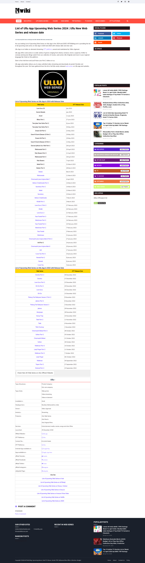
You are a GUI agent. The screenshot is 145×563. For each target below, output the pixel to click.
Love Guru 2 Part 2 (40, 205)
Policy (128, 560)
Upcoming (113, 181)
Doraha (39, 278)
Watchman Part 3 (40, 220)
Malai (40, 190)
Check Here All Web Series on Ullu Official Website (35, 373)
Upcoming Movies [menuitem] (42, 21)
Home (17, 1)
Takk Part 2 (39, 319)
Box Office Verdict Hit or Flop (113, 155)
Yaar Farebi (40, 231)
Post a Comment (20, 514)
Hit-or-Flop (113, 160)
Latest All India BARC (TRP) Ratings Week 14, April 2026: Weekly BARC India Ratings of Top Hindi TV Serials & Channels (116, 93)
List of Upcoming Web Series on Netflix (52, 497)
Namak (40, 261)
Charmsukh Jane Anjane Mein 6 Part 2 (40, 239)
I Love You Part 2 (41, 254)
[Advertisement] (112, 67)
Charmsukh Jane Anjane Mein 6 (40, 246)
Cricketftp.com (38, 529)
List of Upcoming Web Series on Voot (53, 478)
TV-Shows (113, 176)
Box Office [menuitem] (27, 21)
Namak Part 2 (40, 257)
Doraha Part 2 (39, 275)
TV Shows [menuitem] (88, 21)
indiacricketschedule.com (22, 529)
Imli (41, 250)
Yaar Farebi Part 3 (40, 216)
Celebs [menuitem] (55, 21)
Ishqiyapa (40, 312)
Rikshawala (40, 175)
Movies (113, 165)
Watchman (40, 235)
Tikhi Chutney (39, 327)
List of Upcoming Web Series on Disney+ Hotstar (52, 486)
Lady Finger (39, 357)
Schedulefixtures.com (21, 531)
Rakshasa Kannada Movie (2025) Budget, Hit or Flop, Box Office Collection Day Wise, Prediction (114, 541)
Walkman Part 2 (40, 353)
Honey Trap (39, 316)
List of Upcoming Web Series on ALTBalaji (52, 482)
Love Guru (40, 290)
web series (69, 66)
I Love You (41, 265)
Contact (28, 1)
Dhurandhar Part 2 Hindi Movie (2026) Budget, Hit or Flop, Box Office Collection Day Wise (116, 134)
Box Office (113, 149)
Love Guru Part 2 (40, 282)
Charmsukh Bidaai (39, 338)
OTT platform (47, 49)
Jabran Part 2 (40, 301)
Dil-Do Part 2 (40, 286)
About (22, 1)
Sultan (40, 342)
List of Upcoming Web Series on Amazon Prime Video (53, 493)
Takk (39, 323)
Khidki (40, 209)
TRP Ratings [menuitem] (76, 21)
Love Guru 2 (40, 213)
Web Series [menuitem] (65, 21)
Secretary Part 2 (41, 186)
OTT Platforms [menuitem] (114, 21)
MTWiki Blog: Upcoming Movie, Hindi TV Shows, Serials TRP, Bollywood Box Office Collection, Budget (53, 560)
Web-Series (113, 187)
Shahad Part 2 (39, 368)
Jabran (40, 308)
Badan (41, 172)
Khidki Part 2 (41, 201)
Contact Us (121, 560)
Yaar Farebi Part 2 (40, 224)
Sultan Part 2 (40, 334)
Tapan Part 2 (40, 364)
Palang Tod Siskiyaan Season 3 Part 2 (39, 297)
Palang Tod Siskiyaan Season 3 (39, 304)
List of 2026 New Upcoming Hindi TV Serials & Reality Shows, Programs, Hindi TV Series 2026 (115, 115)
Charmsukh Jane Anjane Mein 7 (40, 179)
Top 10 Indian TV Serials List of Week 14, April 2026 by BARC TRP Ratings (116, 124)
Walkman (40, 360)
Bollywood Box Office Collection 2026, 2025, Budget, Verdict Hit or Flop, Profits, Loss (116, 105)
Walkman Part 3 (40, 346)
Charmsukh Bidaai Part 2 (39, 331)
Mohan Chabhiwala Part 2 (41, 183)
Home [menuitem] (19, 21)
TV (113, 171)
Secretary (41, 194)
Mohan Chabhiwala (41, 198)
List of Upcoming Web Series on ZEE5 (53, 501)
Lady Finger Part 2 (39, 349)
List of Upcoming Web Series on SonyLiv (53, 490)
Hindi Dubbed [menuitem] (100, 21)
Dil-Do (40, 293)
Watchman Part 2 (40, 227)
